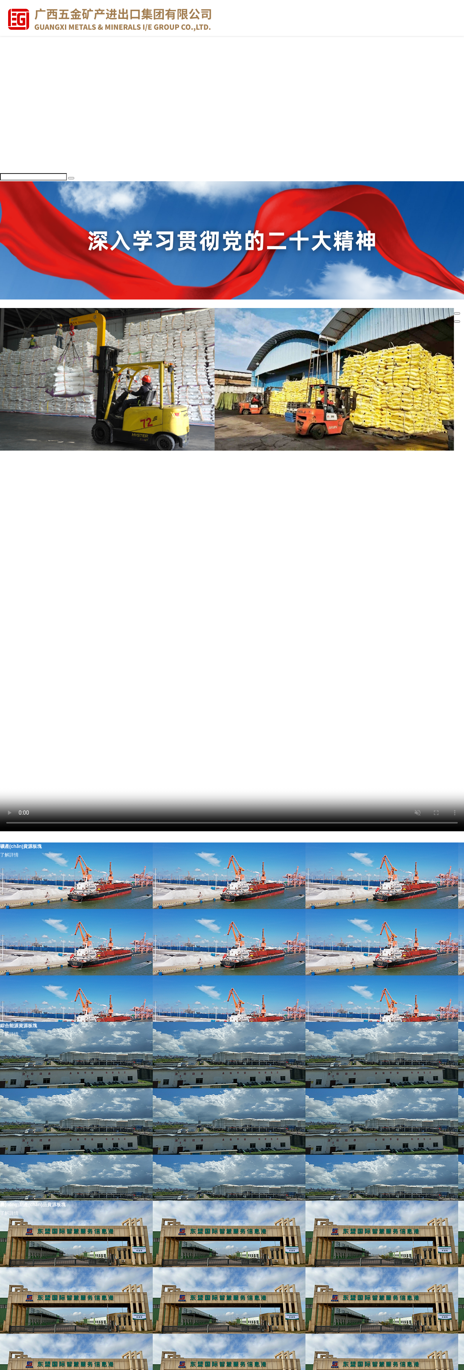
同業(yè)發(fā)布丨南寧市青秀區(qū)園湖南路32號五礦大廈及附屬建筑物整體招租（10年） (279, 623)
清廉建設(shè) (62, 454)
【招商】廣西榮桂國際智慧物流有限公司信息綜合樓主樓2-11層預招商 (312, 607)
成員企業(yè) (13, 85)
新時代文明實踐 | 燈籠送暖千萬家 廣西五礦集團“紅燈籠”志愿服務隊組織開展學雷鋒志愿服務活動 (327, 479)
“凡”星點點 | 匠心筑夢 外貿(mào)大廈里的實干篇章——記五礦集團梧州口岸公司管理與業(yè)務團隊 (266, 521)
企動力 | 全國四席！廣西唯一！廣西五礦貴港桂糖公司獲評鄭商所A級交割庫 (191, 504)
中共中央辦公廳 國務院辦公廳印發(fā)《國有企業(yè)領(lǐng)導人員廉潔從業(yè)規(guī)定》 (106, 530)
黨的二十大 (11, 135)
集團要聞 (9, 118)
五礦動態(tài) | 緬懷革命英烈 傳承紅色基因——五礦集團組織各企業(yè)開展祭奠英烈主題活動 (276, 471)
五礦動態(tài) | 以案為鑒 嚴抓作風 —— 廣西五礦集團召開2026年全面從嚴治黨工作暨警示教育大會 (270, 488)
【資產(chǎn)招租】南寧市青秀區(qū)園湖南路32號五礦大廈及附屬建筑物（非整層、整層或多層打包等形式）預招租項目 (305, 615)
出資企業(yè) (33, 454)
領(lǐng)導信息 (14, 68)
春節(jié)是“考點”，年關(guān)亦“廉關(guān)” (208, 538)
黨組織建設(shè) (17, 143)
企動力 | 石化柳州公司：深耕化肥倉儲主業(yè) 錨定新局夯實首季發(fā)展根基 (135, 513)
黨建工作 (9, 126)
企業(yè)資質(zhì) (18, 93)
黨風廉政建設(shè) (19, 151)
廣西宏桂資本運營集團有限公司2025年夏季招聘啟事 (161, 607)
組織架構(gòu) (14, 76)
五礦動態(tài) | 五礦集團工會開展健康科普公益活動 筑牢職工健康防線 (83, 471)
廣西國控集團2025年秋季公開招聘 (47, 607)
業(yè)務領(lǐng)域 (18, 168)
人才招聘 (9, 160)
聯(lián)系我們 (14, 101)
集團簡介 (9, 60)
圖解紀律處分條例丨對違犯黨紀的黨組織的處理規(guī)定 (337, 538)
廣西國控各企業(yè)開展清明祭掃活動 (50, 504)
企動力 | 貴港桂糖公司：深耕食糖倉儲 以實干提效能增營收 (300, 513)
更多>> (7, 463)
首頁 (4, 43)
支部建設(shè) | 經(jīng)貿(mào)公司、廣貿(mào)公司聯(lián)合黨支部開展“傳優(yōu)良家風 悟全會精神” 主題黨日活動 (228, 546)
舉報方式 (9, 109)
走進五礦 (9, 51)
